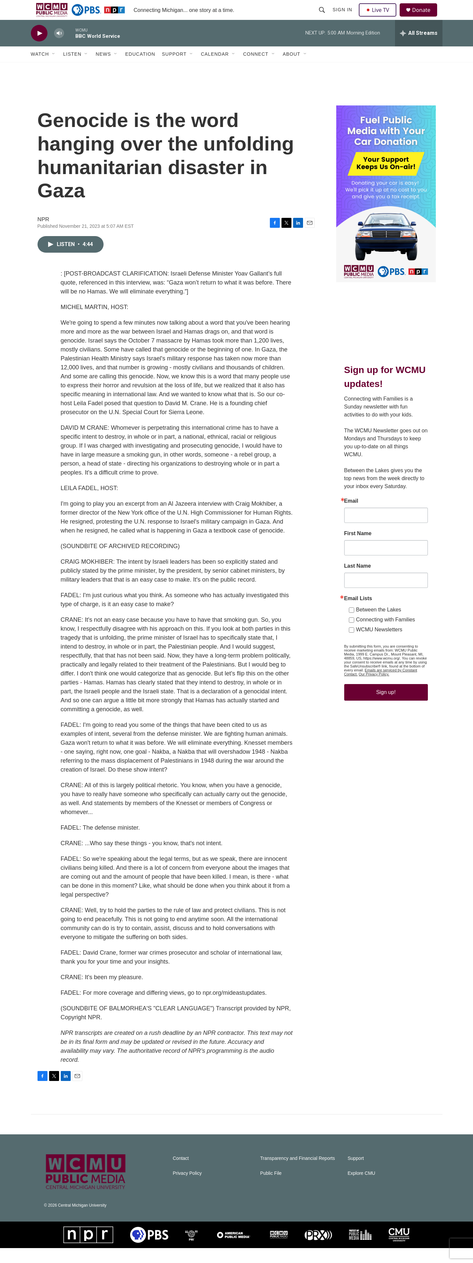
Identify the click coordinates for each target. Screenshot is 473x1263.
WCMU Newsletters (379, 644)
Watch (40, 69)
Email (351, 516)
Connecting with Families (385, 634)
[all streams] (418, 48)
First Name (358, 548)
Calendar (215, 69)
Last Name (357, 581)
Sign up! (386, 707)
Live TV (379, 17)
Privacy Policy (187, 1188)
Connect (255, 69)
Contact (181, 1173)
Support (174, 69)
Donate (425, 17)
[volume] (59, 48)
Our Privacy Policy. (374, 689)
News (103, 69)
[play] (39, 48)
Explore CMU (361, 1188)
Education (140, 69)
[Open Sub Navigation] (53, 69)
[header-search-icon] (323, 17)
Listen (72, 69)
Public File (271, 1188)
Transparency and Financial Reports (297, 1173)
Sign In (343, 17)
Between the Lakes (378, 624)
